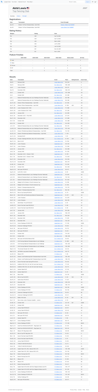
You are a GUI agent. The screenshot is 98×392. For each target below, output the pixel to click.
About (87, 389)
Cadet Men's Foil (58, 143)
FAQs (84, 389)
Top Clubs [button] (14, 1)
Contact (80, 389)
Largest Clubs (7, 1)
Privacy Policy (73, 389)
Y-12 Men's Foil (58, 338)
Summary (12, 16)
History (18, 16)
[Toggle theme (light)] (92, 1)
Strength (24, 16)
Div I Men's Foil (58, 85)
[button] (95, 1)
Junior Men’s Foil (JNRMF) (67, 27)
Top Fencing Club (21, 11)
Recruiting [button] (29, 1)
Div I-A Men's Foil (58, 138)
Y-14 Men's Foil (58, 241)
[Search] (76, 2)
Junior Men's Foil (58, 82)
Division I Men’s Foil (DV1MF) (67, 24)
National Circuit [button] (22, 1)
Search (88, 1)
